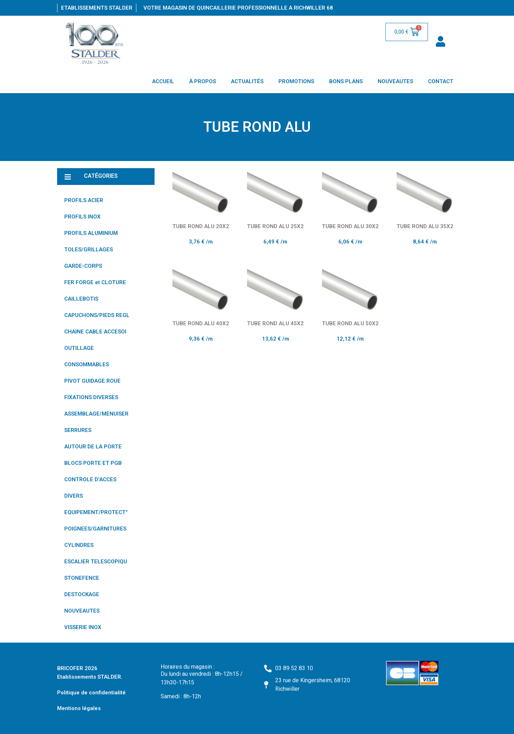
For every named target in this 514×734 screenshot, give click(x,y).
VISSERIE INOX (82, 627)
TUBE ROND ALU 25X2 (275, 226)
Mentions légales (79, 708)
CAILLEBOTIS (81, 299)
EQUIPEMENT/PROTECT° (96, 512)
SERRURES (77, 430)
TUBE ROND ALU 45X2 (275, 323)
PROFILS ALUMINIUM (91, 233)
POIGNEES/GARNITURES (95, 529)
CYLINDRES (79, 545)
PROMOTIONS (296, 81)
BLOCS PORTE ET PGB (93, 463)
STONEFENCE (81, 578)
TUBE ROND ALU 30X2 (350, 226)
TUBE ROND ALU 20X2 (200, 226)
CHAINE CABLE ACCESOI (95, 331)
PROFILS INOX (82, 216)
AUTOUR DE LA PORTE (93, 446)
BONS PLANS (346, 81)
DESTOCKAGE (81, 594)
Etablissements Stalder (96, 8)
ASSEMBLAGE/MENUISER (96, 414)
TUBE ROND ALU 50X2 (350, 323)
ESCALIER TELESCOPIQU (95, 561)
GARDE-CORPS (83, 266)
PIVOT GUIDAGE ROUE (92, 381)
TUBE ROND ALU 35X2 (425, 226)
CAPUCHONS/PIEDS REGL (97, 315)
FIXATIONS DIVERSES (91, 397)
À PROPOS (202, 81)
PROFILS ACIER (83, 200)
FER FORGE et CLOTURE (95, 282)
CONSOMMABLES (86, 364)
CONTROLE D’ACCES (90, 479)
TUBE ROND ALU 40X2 (200, 323)
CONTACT (440, 81)
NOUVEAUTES (395, 81)
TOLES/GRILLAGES (88, 249)
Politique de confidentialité (91, 692)
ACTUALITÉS (247, 81)
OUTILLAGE (79, 348)
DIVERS (73, 496)
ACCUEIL (163, 81)
